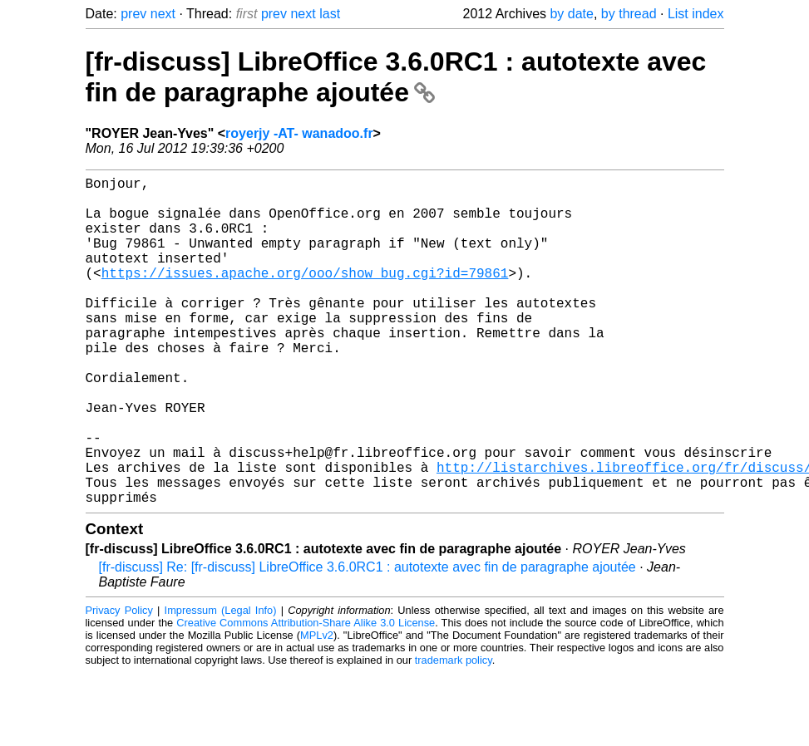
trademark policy (453, 733)
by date (571, 14)
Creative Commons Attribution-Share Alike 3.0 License (305, 696)
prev (133, 14)
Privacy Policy (119, 683)
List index (696, 14)
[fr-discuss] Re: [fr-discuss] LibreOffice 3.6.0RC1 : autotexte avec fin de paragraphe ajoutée (367, 640)
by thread (629, 14)
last (329, 14)
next (162, 14)
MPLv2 (316, 708)
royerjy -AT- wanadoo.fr (299, 133)
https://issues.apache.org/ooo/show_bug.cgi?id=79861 (305, 296)
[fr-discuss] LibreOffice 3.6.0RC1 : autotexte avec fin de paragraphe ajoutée (396, 77)
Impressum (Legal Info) (221, 683)
